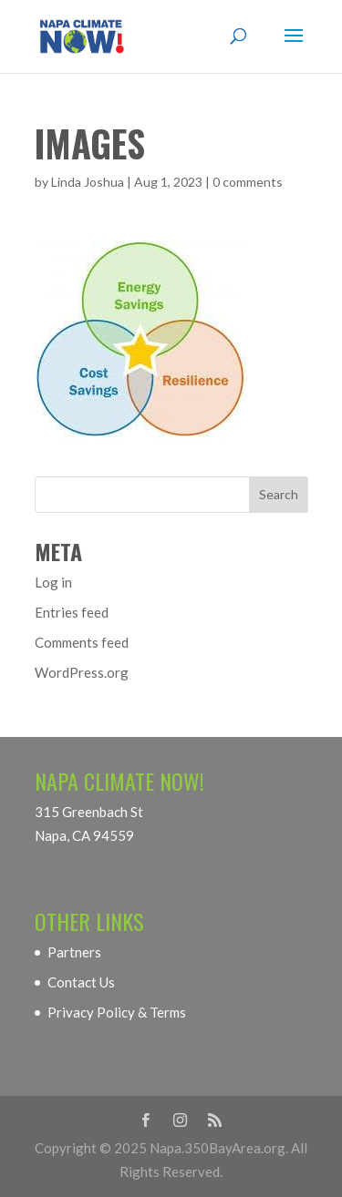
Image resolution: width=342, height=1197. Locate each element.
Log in (53, 582)
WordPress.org (82, 672)
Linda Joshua (87, 181)
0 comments (247, 181)
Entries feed (72, 612)
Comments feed (82, 642)
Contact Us (81, 982)
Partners (74, 952)
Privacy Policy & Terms (116, 1012)
